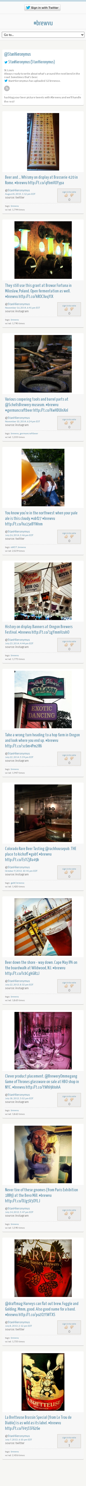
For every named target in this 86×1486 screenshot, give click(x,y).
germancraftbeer (29, 433)
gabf (13, 882)
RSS (7, 88)
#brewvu (43, 23)
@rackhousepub (57, 849)
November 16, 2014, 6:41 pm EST (22, 307)
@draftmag (14, 1304)
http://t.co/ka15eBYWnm (24, 524)
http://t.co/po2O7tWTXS (37, 1315)
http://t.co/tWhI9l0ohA (43, 1087)
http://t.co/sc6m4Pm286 (23, 746)
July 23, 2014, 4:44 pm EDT (19, 643)
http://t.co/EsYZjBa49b (22, 860)
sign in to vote (69, 192)
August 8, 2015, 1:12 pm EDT (20, 193)
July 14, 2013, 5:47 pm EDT (19, 1212)
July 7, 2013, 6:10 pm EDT (18, 1439)
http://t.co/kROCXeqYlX (36, 296)
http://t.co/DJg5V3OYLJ (22, 1201)
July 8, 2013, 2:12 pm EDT (18, 1325)
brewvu (15, 205)
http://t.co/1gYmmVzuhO (50, 632)
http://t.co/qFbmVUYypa (46, 183)
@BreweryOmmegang (61, 1076)
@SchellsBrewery (18, 405)
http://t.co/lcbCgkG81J (22, 973)
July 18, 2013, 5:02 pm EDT (19, 1098)
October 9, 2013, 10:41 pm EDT (21, 870)
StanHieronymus (19, 62)
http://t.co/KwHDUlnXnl (50, 410)
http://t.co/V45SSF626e (22, 1428)
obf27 (14, 547)
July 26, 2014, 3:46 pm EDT (19, 535)
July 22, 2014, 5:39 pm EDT (19, 757)
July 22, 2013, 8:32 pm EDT (19, 984)
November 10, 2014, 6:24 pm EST (22, 421)
